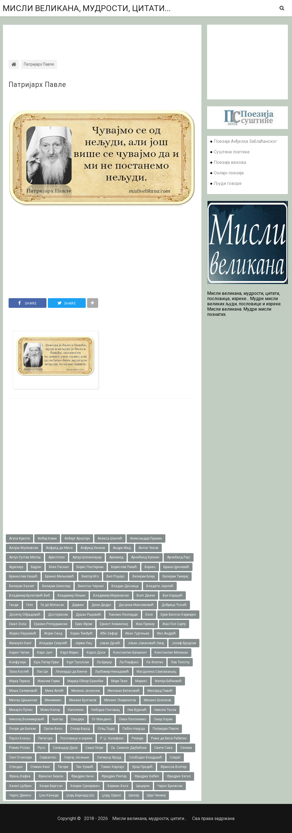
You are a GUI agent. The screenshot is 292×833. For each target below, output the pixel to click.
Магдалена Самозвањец (156, 672)
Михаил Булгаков (83, 700)
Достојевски (58, 615)
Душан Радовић (88, 615)
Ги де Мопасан (52, 605)
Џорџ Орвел (111, 795)
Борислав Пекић (124, 567)
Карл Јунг (45, 652)
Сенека (186, 748)
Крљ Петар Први (46, 662)
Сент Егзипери (20, 757)
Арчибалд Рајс (178, 557)
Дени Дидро (101, 605)
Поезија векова (230, 162)
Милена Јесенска (85, 691)
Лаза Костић (19, 672)
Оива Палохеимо (132, 719)
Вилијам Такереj (175, 576)
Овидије (77, 719)
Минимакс (53, 700)
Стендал (16, 767)
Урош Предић (142, 767)
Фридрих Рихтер (114, 776)
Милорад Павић (160, 691)
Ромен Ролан (19, 748)
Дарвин (78, 605)
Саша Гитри (94, 748)
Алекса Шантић (110, 538)
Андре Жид (122, 548)
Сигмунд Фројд (109, 757)
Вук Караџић (172, 595)
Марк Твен (119, 681)
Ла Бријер (104, 662)
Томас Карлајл (112, 767)
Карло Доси (96, 652)
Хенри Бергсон (50, 786)
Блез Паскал (59, 567)
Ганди (14, 605)
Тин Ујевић (84, 767)
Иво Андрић (166, 633)
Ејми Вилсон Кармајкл (178, 615)
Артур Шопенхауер (86, 557)
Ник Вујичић (137, 710)
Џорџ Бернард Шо (80, 795)
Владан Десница (125, 586)
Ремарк (137, 738)
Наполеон (76, 710)
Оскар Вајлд (80, 729)
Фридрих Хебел (146, 776)
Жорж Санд (53, 633)
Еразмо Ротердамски (50, 624)
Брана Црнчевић (176, 567)
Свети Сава (163, 748)
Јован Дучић (110, 643)
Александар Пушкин (146, 538)
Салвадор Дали (65, 748)
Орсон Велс (53, 729)
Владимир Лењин (71, 595)
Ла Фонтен (154, 662)
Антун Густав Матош (25, 557)
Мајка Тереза (19, 681)
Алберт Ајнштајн (77, 538)
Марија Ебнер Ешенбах (85, 681)
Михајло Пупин (21, 710)
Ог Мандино (101, 719)
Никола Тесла (165, 710)
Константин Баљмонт (130, 652)
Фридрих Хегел (179, 776)
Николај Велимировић (26, 719)
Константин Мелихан (171, 652)
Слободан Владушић (145, 757)
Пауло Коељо (19, 738)
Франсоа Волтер (173, 767)
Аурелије (16, 567)
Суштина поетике (232, 151)
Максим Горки (49, 681)
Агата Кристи (19, 538)
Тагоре (63, 767)
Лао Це (42, 672)
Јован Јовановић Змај (146, 643)
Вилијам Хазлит (21, 586)
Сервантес (48, 757)
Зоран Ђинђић (81, 633)
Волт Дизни (146, 595)
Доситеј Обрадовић (24, 615)
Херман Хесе (117, 786)
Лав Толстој (180, 662)
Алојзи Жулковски (23, 548)
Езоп (149, 615)
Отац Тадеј (106, 729)
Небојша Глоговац (105, 710)
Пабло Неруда (133, 729)
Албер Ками (47, 538)
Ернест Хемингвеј (114, 624)
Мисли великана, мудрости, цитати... (87, 8)
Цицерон (143, 786)
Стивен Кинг (40, 767)
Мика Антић (54, 691)
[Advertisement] (102, 37)
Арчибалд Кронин (145, 557)
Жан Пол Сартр (174, 624)
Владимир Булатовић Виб (29, 595)
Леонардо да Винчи (71, 672)
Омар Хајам (163, 719)
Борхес (150, 567)
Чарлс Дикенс (20, 795)
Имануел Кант (20, 643)
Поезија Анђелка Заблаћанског (245, 141)
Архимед (116, 557)
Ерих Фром (83, 624)
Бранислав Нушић (23, 576)
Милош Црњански (23, 700)
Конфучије (17, 662)
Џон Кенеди (49, 795)
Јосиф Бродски (184, 643)
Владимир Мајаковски (111, 595)
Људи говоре (228, 183)
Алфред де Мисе (59, 548)
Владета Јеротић (159, 586)
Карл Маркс (69, 652)
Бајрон (36, 567)
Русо (41, 748)
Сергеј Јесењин (76, 757)
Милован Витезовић (124, 691)
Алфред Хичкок (92, 548)
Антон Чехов (148, 548)
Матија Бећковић (168, 681)
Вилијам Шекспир (56, 586)
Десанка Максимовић (136, 605)
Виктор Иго (90, 576)
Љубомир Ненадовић (112, 672)
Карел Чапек (19, 652)
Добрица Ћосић (174, 605)
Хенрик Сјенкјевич (85, 786)
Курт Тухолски (78, 662)
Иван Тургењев (137, 633)
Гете (29, 605)
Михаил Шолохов (157, 700)
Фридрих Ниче (82, 776)
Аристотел (56, 557)
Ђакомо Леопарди (123, 615)
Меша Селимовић (23, 691)
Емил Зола (17, 624)
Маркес (141, 681)
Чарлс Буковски (169, 786)
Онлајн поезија (229, 173)
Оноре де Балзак (22, 729)
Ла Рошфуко (129, 662)
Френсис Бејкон (50, 776)
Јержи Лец (83, 643)
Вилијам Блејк (143, 576)
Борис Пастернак (90, 567)
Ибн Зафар (109, 633)
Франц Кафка (19, 776)
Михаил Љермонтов (120, 700)
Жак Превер (145, 624)
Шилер (134, 795)
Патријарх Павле (37, 85)
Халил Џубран (20, 786)
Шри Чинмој (156, 795)
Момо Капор (50, 710)
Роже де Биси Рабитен (169, 738)
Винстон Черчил (91, 586)
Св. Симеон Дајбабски (129, 748)
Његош (57, 719)
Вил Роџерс (115, 576)
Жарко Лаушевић (22, 633)
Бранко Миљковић (59, 576)
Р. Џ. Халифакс (112, 738)
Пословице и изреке (76, 738)
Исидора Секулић (53, 643)
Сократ (175, 757)
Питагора (45, 738)
